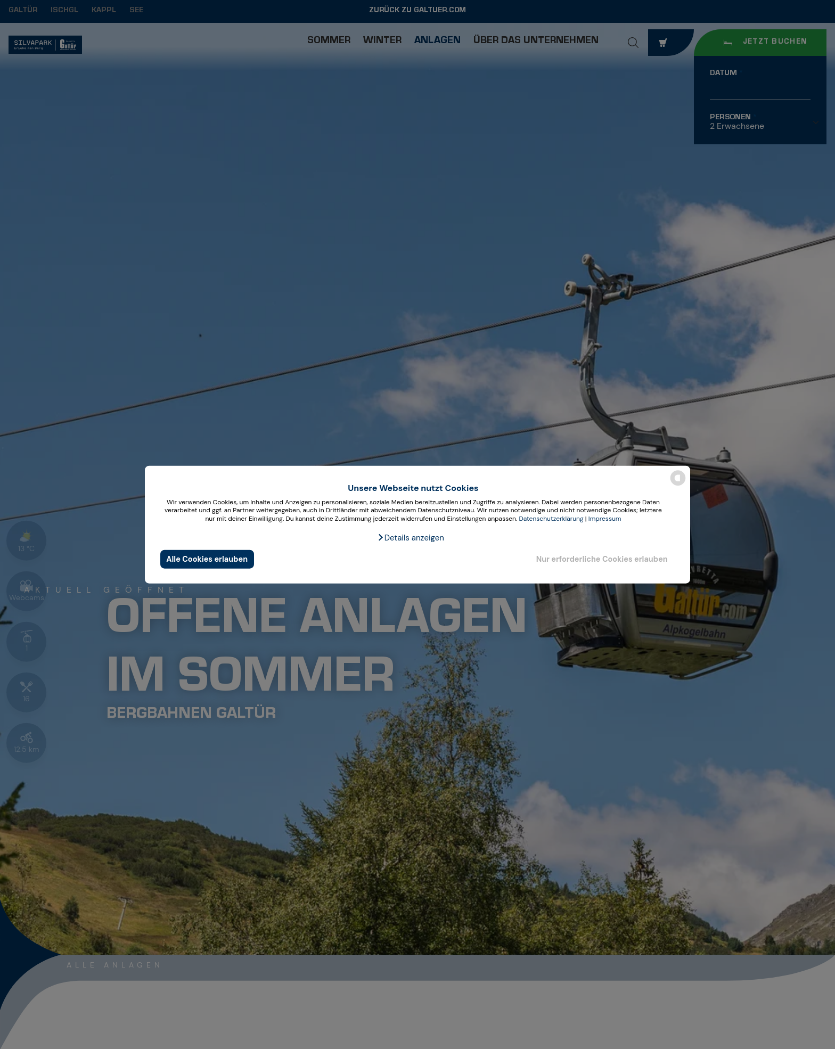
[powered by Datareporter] (677, 485)
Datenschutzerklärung (551, 518)
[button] (410, 537)
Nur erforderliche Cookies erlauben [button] (602, 559)
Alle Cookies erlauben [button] (207, 559)
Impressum (604, 518)
